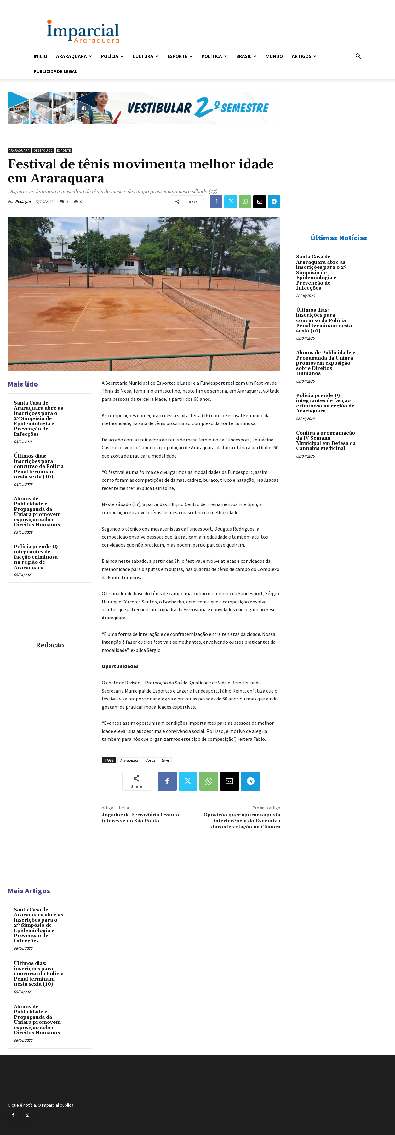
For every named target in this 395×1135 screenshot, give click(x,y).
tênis (165, 760)
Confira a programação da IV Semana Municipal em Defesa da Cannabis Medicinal (326, 441)
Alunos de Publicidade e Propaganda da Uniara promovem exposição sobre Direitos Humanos (37, 512)
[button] (358, 57)
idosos (149, 760)
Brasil (246, 56)
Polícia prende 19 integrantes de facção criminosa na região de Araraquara (36, 557)
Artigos (304, 56)
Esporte (180, 56)
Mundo (274, 56)
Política (214, 56)
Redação (23, 201)
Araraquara (74, 56)
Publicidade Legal (55, 71)
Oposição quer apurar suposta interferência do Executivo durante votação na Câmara (241, 821)
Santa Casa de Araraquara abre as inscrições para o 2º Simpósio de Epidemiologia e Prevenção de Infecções (38, 418)
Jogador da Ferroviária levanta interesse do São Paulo (140, 818)
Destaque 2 (43, 150)
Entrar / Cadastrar (44, 4)
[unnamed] (144, 129)
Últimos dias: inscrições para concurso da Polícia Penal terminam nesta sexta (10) (39, 466)
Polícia (112, 56)
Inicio (40, 56)
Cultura (145, 56)
